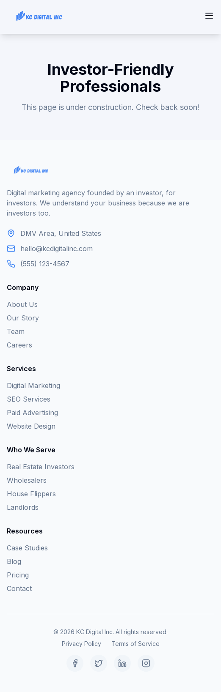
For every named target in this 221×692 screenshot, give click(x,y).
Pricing (18, 575)
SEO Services (28, 399)
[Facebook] (74, 663)
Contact (19, 588)
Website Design (31, 426)
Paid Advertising (32, 412)
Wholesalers (27, 480)
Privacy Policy (81, 643)
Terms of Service (135, 643)
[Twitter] (98, 663)
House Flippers (31, 494)
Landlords (23, 507)
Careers (19, 345)
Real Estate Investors (41, 466)
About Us (22, 304)
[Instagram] (146, 663)
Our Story (23, 318)
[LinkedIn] (122, 663)
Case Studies (27, 548)
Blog (14, 561)
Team (16, 331)
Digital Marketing (33, 385)
